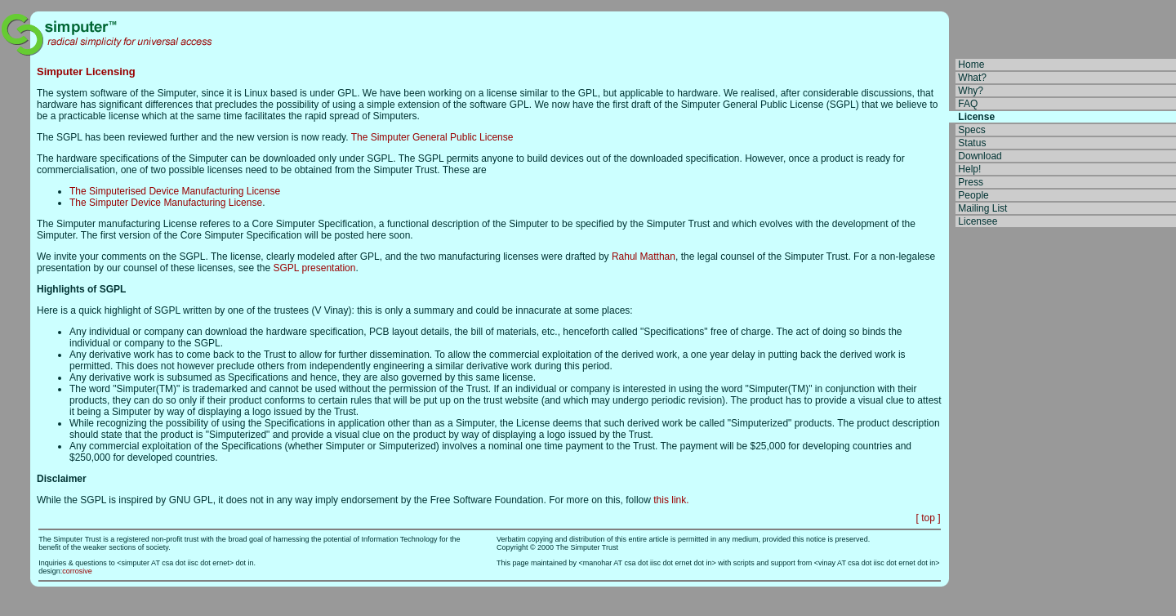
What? (972, 77)
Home (971, 64)
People (973, 195)
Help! (969, 169)
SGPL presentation (315, 268)
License (976, 117)
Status (972, 143)
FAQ (968, 103)
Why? (970, 90)
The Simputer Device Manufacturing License (165, 202)
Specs (971, 130)
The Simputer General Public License (432, 137)
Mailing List (982, 208)
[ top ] (927, 518)
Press (970, 182)
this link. (670, 500)
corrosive (77, 571)
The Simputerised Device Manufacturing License (174, 191)
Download (979, 156)
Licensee (977, 221)
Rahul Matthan (643, 256)
